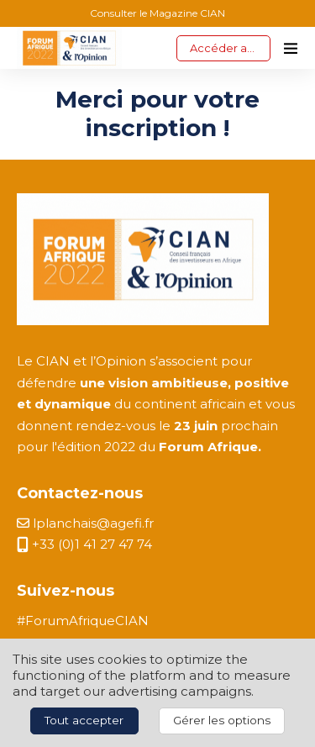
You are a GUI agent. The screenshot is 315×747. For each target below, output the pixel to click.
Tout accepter (84, 720)
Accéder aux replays (230, 48)
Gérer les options (221, 720)
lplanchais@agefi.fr (85, 523)
